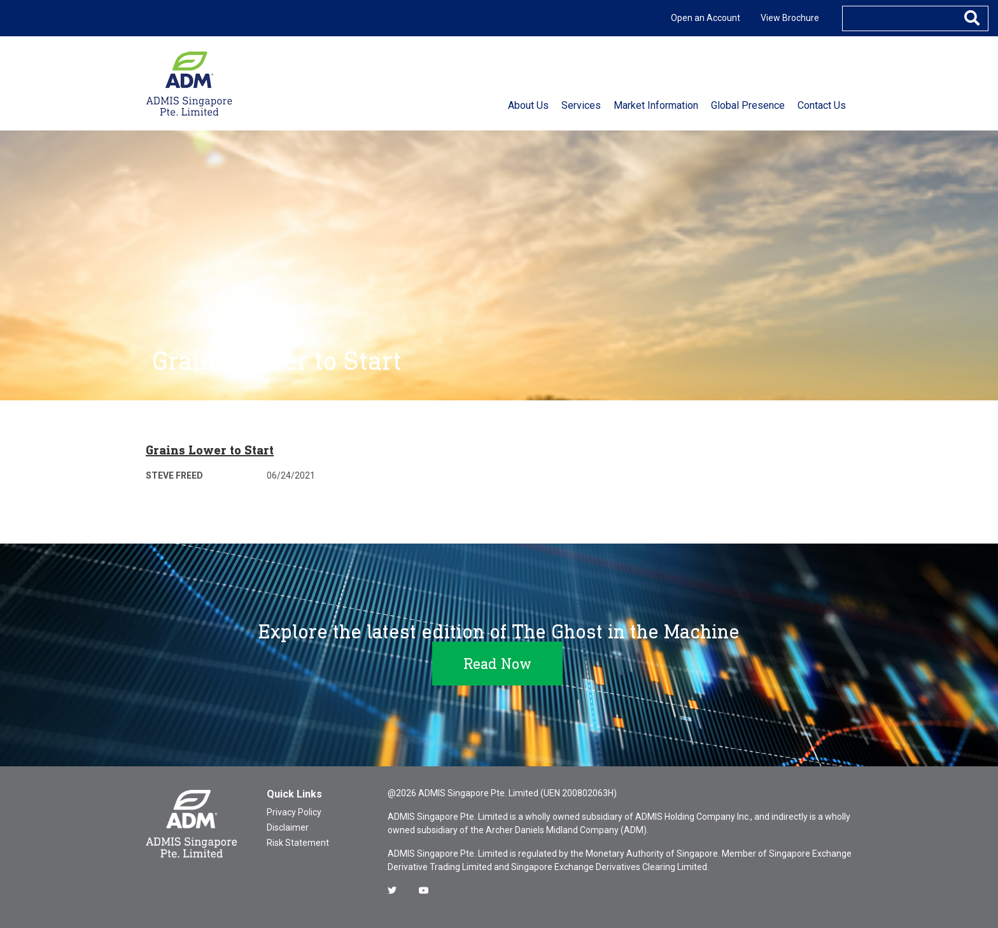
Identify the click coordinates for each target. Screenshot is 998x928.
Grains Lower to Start (210, 450)
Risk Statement (298, 843)
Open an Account (705, 18)
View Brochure (790, 18)
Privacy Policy (294, 812)
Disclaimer (288, 827)
